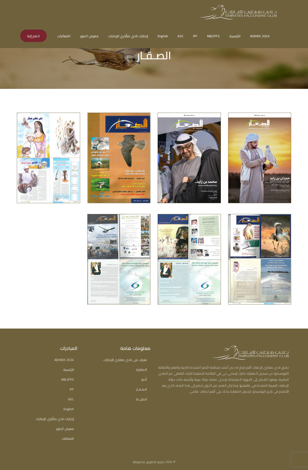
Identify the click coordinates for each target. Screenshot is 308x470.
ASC (181, 36)
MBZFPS (213, 36)
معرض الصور (89, 36)
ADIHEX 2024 (260, 36)
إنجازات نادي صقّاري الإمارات (128, 36)
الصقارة (141, 370)
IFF (195, 36)
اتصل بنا (141, 399)
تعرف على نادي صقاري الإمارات (125, 360)
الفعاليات (64, 36)
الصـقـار (141, 389)
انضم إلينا (33, 36)
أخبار (144, 380)
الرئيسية (235, 36)
